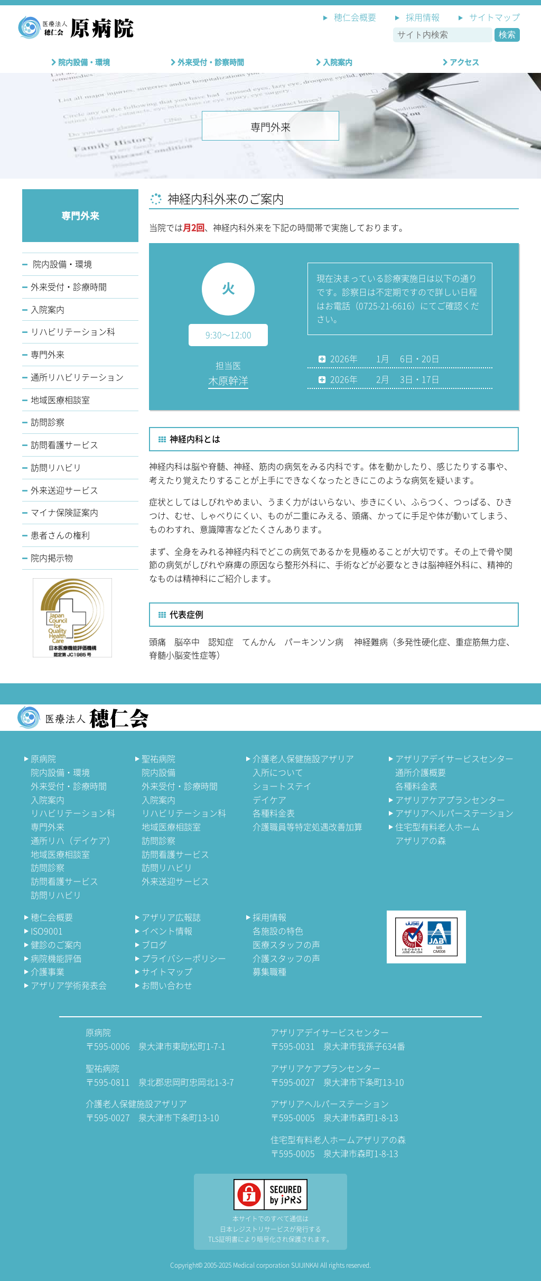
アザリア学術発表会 (69, 985)
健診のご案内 (56, 944)
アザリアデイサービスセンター (454, 758)
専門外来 (47, 354)
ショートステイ (282, 785)
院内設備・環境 (80, 62)
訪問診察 (47, 421)
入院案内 (334, 62)
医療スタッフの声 (286, 944)
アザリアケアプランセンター (450, 799)
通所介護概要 (420, 772)
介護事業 (47, 971)
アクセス (461, 62)
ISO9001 (47, 930)
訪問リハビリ (56, 467)
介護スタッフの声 (286, 958)
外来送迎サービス (64, 490)
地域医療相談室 (60, 399)
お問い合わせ (167, 985)
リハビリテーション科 (73, 331)
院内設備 (158, 772)
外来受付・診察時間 (207, 62)
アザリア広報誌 (171, 917)
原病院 (43, 758)
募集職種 (269, 971)
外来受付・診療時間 (69, 286)
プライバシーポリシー (184, 958)
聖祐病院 (158, 758)
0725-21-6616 (385, 305)
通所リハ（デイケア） (73, 840)
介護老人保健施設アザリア (303, 758)
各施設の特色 (278, 930)
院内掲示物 (52, 557)
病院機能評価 (56, 958)
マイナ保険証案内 (64, 512)
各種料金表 (274, 812)
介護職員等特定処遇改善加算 (307, 826)
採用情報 (423, 17)
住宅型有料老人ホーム (433, 833)
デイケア (269, 799)
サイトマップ (494, 17)
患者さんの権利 (60, 534)
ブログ (154, 944)
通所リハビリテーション (77, 376)
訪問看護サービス (64, 444)
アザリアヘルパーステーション (454, 812)
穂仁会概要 (355, 17)
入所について (278, 772)
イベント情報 (167, 930)
